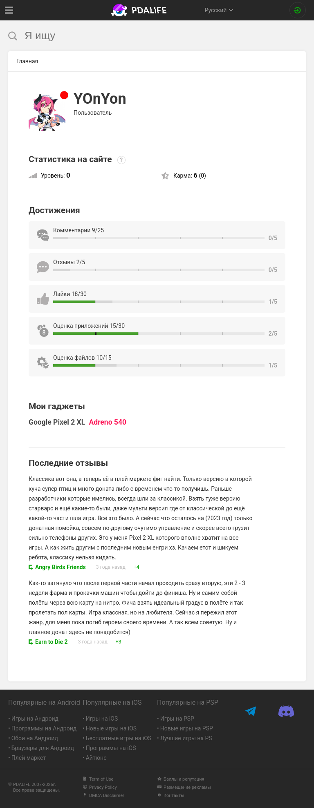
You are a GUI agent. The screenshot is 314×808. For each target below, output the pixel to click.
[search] (141, 35)
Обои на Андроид (34, 738)
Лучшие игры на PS (186, 738)
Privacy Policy (100, 787)
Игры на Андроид (34, 718)
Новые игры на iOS (111, 728)
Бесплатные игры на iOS (119, 738)
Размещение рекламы (184, 787)
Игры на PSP (177, 718)
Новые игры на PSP (186, 728)
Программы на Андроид (44, 728)
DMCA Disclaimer (103, 795)
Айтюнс (96, 758)
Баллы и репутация (180, 779)
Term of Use (98, 779)
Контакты (170, 795)
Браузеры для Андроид (42, 748)
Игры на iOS (102, 718)
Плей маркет (28, 758)
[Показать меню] (9, 10)
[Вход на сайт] (297, 10)
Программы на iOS (111, 748)
